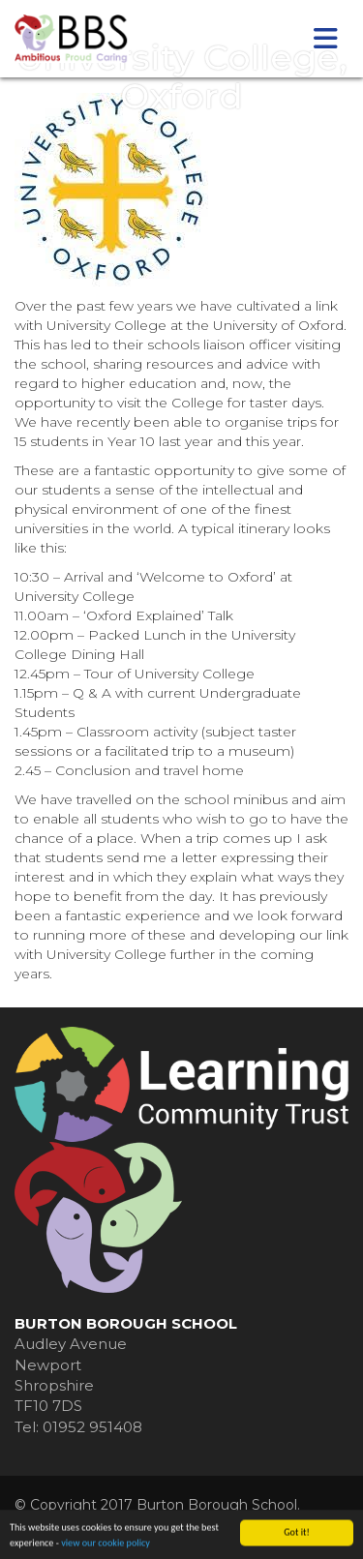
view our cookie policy (105, 1544)
